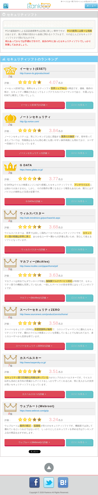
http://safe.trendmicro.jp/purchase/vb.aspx (40, 218)
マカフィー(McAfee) (35, 261)
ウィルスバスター (32, 213)
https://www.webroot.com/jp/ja (34, 410)
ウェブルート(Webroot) (37, 406)
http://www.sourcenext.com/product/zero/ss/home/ (44, 314)
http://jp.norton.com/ (29, 121)
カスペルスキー (31, 358)
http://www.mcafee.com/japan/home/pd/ (39, 266)
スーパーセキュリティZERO (40, 309)
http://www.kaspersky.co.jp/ (33, 362)
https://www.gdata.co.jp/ (31, 169)
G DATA (26, 165)
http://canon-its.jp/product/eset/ (34, 73)
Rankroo (47, 492)
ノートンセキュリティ (35, 117)
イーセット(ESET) (33, 68)
